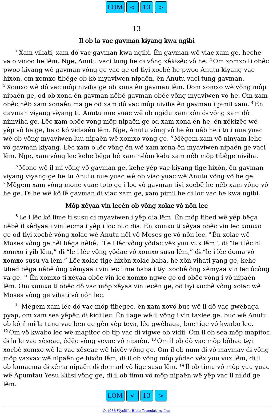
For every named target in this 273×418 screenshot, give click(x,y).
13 (147, 7)
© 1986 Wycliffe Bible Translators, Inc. (137, 411)
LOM (115, 7)
